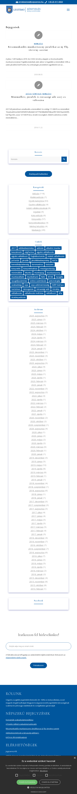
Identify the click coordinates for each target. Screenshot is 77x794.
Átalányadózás (37, 197)
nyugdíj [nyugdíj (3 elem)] (59, 277)
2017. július (37, 512)
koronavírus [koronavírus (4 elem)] (37, 264)
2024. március (36, 341)
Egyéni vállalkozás (37, 204)
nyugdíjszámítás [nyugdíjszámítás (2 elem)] (19, 281)
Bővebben (44, 771)
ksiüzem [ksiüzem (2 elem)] (50, 264)
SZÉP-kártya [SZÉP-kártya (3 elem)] (58, 285)
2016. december (37, 538)
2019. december (37, 457)
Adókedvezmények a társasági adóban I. (22, 733)
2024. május (37, 334)
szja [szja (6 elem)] (26, 285)
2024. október (36, 330)
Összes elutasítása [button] (50, 782)
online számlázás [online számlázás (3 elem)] (38, 281)
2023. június (36, 370)
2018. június (36, 494)
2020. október (36, 421)
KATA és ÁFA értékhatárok (16, 737)
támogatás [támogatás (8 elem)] (28, 289)
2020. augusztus (37, 428)
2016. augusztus (37, 552)
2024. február (37, 345)
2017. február (37, 530)
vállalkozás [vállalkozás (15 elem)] (16, 293)
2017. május (37, 519)
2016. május (37, 563)
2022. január (37, 410)
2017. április (37, 523)
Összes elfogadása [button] (27, 782)
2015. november (37, 581)
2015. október (36, 585)
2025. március (36, 323)
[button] (38, 787)
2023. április (37, 377)
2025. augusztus (37, 315)
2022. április (37, 399)
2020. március (36, 446)
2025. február (37, 326)
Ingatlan (37, 211)
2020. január (37, 454)
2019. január (37, 479)
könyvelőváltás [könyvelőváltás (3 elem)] (30, 268)
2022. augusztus (37, 392)
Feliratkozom (38, 665)
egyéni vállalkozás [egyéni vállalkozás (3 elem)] (45, 252)
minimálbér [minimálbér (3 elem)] (16, 272)
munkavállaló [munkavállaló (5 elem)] (17, 277)
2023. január (37, 385)
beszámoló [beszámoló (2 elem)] (16, 252)
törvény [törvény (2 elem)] (56, 289)
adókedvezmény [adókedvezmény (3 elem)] (26, 248)
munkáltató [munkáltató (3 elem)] (32, 277)
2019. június (36, 461)
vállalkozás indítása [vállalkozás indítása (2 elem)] (34, 293)
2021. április (37, 414)
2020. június (36, 436)
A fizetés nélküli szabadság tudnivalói (21, 724)
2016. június (36, 559)
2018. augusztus (37, 490)
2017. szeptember (37, 505)
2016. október (36, 545)
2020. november (37, 417)
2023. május (37, 374)
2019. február (37, 476)
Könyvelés (37, 94)
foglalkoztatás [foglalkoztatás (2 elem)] (37, 256)
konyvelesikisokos (37, 222)
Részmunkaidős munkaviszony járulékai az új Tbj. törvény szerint (38, 48)
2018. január (37, 497)
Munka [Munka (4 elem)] (28, 272)
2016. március (36, 570)
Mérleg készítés (37, 226)
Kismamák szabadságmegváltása (19, 720)
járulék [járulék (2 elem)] (25, 260)
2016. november (37, 541)
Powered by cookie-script (38, 792)
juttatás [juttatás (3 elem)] (15, 260)
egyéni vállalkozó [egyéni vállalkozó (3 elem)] (19, 256)
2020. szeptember (37, 425)
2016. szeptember (37, 548)
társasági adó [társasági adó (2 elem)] (43, 289)
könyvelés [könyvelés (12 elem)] (16, 268)
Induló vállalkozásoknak (36, 208)
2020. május (37, 439)
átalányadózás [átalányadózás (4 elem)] (18, 297)
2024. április (37, 337)
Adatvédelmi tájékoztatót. (16, 657)
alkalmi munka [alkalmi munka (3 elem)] (53, 248)
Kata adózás (37, 215)
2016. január (37, 574)
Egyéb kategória (36, 200)
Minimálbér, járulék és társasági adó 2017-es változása (38, 98)
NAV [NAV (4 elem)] (43, 277)
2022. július (37, 396)
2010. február (37, 589)
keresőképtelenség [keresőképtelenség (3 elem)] (20, 264)
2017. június (36, 516)
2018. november (37, 483)
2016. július (37, 556)
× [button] (75, 758)
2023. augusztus (37, 363)
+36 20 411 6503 (55, 2)
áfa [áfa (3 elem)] (60, 293)
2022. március (36, 403)
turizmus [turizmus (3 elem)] (15, 289)
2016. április (37, 567)
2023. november (37, 355)
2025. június (36, 319)
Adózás (28, 94)
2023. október (36, 359)
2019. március (36, 472)
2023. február (37, 381)
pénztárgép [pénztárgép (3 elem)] (54, 281)
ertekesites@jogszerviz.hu (31, 2)
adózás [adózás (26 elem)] (40, 248)
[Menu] (68, 9)
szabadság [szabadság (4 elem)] (16, 285)
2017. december (37, 501)
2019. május (36, 465)
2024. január (37, 348)
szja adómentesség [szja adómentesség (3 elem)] (40, 285)
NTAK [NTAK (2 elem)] (50, 277)
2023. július (37, 366)
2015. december (37, 578)
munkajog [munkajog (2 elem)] (39, 272)
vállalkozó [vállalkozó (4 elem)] (51, 293)
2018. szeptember (37, 487)
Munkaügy (38, 44)
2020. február (37, 450)
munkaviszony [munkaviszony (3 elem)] (53, 272)
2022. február (37, 406)
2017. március (36, 527)
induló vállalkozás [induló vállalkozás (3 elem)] (55, 256)
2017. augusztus (37, 508)
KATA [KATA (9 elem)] (54, 260)
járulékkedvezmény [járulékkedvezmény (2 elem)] (40, 260)
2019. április (37, 468)
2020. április (37, 443)
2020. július (37, 432)
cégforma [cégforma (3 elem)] (29, 252)
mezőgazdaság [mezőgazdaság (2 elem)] (47, 268)
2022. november (37, 388)
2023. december (37, 352)
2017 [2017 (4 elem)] (13, 248)
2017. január (37, 534)
